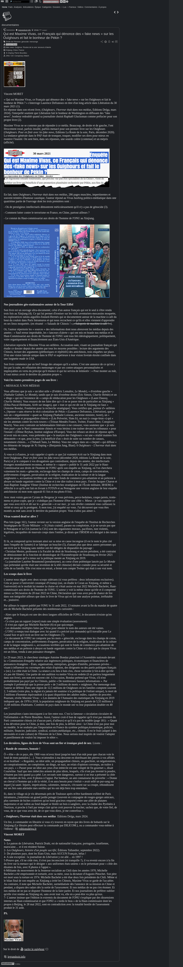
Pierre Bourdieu (20, 53)
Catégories (47, 7)
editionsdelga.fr (27, 828)
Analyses (18, 7)
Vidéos (80, 7)
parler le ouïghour (34, 949)
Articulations (28, 7)
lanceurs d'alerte (44, 47)
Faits (10, 7)
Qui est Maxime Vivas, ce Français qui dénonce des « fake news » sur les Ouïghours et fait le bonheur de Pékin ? (58, 36)
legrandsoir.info (24, 30)
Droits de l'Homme (13, 42)
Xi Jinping (10, 53)
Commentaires (90, 7)
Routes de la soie (30, 47)
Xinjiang (9, 50)
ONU (8, 56)
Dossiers (56, 7)
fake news (10, 47)
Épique (38, 7)
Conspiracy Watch (21, 56)
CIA (12, 56)
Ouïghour (18, 47)
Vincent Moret (11, 44)
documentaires (10, 24)
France (21, 50)
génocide (25, 42)
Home (4, 7)
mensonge (34, 42)
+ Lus (64, 7)
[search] (19, 1)
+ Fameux (71, 7)
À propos (102, 7)
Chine (15, 50)
